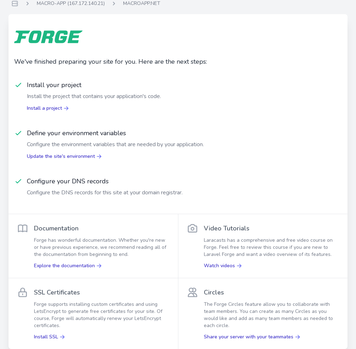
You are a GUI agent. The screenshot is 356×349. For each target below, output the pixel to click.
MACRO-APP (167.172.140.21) (71, 3)
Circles (214, 292)
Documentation (56, 228)
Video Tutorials (226, 228)
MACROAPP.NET (141, 3)
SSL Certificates (57, 292)
